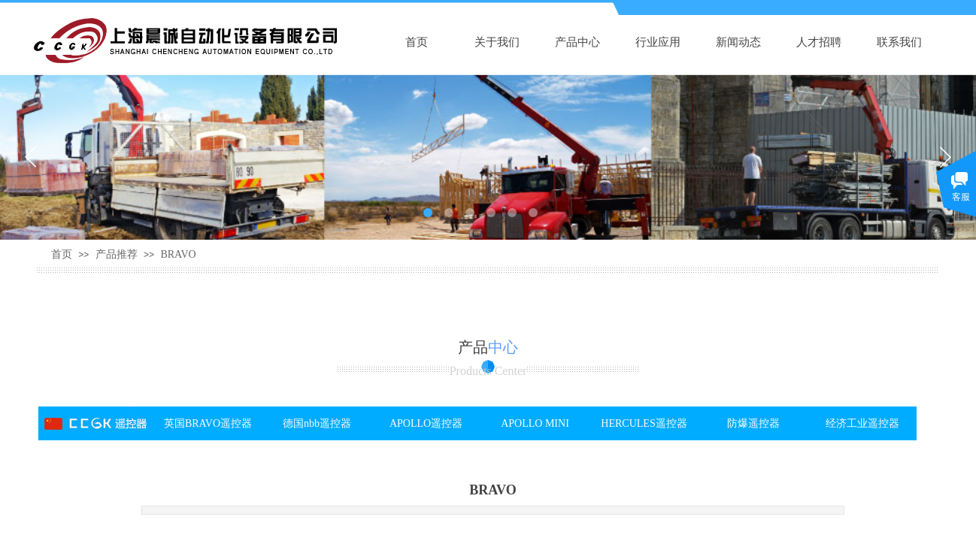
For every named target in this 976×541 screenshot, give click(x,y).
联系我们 (899, 42)
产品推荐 (116, 254)
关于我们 (497, 42)
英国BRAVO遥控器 (208, 423)
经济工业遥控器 (862, 423)
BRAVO (178, 254)
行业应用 (657, 42)
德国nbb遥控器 (317, 423)
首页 (416, 42)
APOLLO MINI (535, 423)
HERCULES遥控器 (644, 423)
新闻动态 (738, 42)
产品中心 (577, 42)
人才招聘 (818, 42)
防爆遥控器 (753, 423)
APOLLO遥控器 (425, 423)
